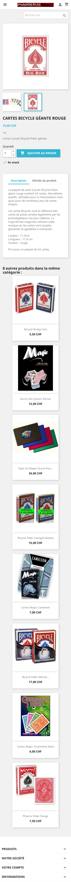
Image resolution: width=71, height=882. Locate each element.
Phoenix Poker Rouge (35, 816)
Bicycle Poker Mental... (35, 677)
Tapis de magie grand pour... (35, 468)
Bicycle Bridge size (35, 329)
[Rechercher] (45, 15)
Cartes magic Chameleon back (35, 746)
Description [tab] (18, 180)
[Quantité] (7, 153)
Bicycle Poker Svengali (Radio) (35, 538)
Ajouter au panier (38, 153)
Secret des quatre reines (35, 399)
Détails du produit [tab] (44, 180)
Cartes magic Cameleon (35, 607)
